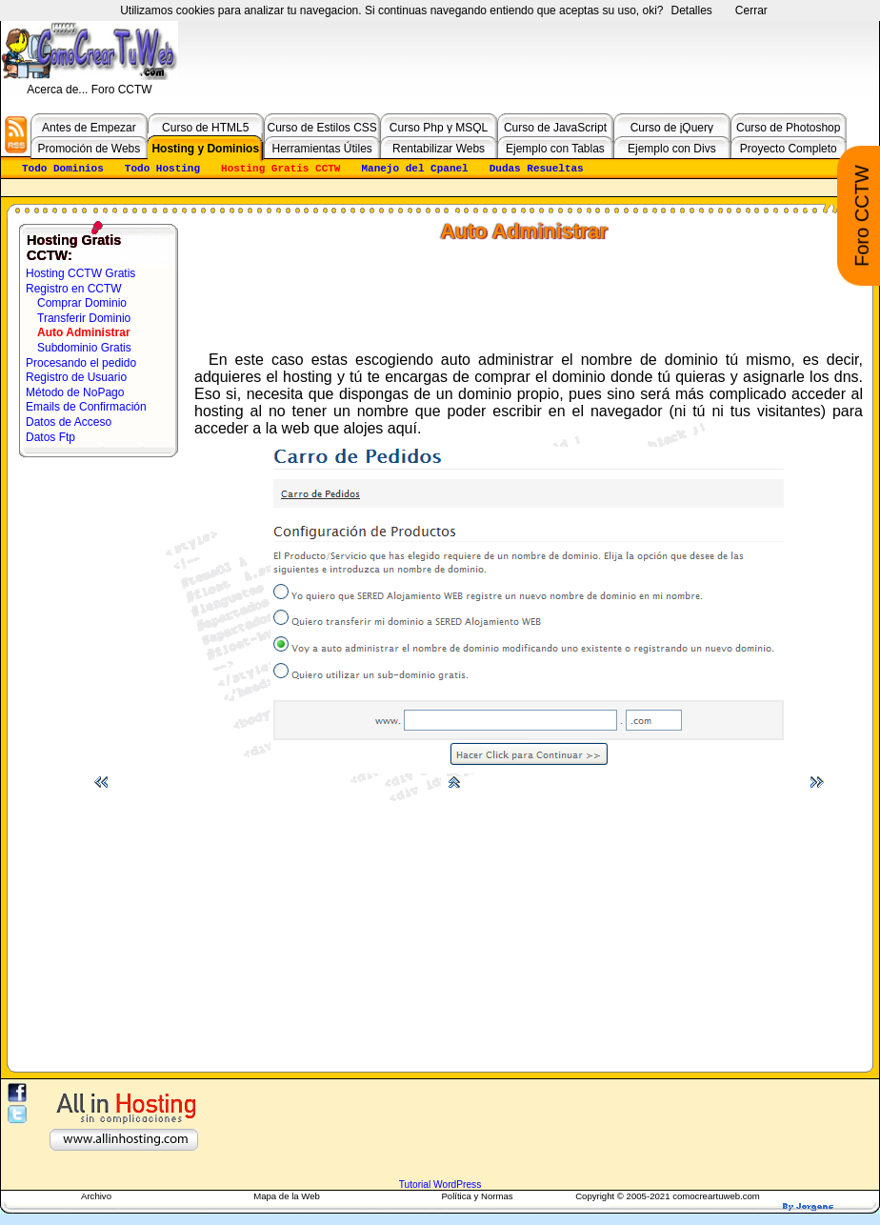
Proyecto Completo (788, 148)
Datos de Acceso (68, 422)
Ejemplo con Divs (672, 148)
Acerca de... (58, 89)
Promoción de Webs (88, 148)
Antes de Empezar (89, 127)
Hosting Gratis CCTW (280, 168)
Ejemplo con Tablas (555, 148)
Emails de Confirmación (86, 406)
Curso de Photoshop (788, 127)
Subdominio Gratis (84, 347)
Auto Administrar (83, 332)
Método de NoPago (75, 392)
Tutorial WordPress (440, 1184)
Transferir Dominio (83, 318)
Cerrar (751, 10)
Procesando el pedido (81, 363)
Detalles (691, 10)
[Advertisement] (528, 291)
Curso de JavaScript (555, 127)
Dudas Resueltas (537, 168)
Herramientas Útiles (321, 148)
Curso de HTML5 (205, 127)
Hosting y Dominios (205, 148)
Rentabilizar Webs (438, 148)
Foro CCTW (121, 89)
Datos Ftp (50, 437)
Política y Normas (476, 1196)
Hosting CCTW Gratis (80, 273)
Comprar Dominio (82, 303)
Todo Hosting (162, 168)
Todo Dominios (63, 168)
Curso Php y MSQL (439, 127)
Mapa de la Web (286, 1196)
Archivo (96, 1196)
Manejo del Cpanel (414, 168)
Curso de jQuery (671, 127)
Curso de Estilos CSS (321, 127)
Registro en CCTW (74, 288)
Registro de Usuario (76, 377)
